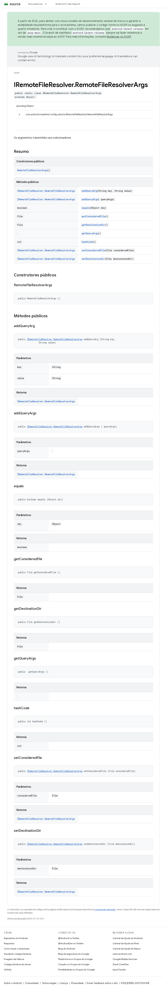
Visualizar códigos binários (17, 953)
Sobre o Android (13, 983)
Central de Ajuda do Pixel (126, 943)
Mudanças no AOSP (118, 36)
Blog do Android (66, 948)
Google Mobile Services (125, 959)
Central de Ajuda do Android (128, 938)
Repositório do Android (16, 938)
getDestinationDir (93, 224)
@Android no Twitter (68, 938)
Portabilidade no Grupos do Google (76, 969)
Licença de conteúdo (105, 909)
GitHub (7, 969)
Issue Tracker (119, 969)
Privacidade (77, 983)
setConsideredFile (93, 250)
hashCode (87, 241)
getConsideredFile (94, 216)
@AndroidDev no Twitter (71, 943)
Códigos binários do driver (17, 964)
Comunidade (31, 983)
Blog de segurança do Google (73, 953)
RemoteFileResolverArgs (32, 170)
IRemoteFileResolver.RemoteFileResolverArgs (46, 190)
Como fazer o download (16, 948)
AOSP (16, 72)
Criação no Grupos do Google (73, 964)
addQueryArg (89, 190)
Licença (64, 983)
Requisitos (9, 943)
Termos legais (49, 983)
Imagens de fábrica (14, 959)
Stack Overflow (121, 964)
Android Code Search (67, 3)
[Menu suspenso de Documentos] (47, 4)
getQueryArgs (90, 233)
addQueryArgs (90, 199)
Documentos (35, 3)
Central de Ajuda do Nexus (126, 948)
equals (86, 207)
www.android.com (122, 953)
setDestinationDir (93, 258)
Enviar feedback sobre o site (102, 983)
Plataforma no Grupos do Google (75, 959)
